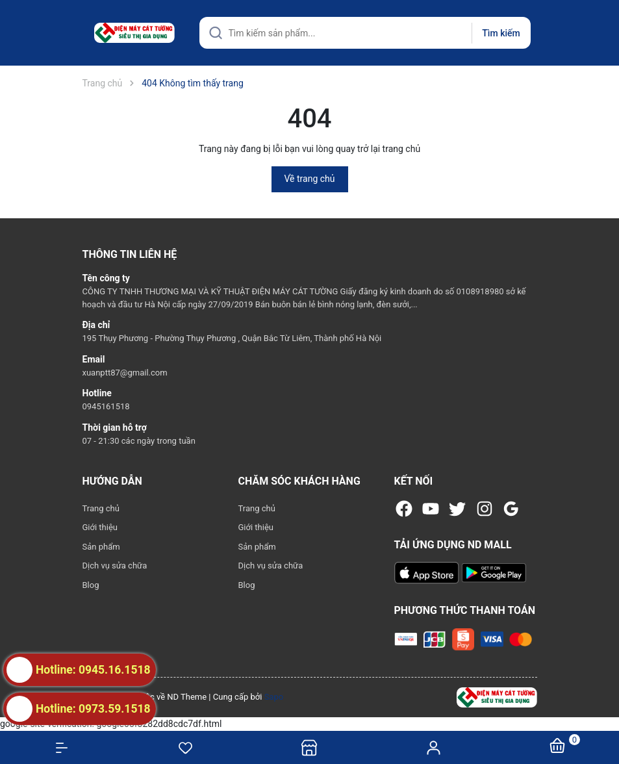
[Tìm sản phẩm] (365, 33)
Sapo (274, 697)
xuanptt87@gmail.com (125, 372)
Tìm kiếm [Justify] (501, 33)
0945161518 (106, 406)
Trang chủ (101, 508)
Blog (90, 585)
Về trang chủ (309, 178)
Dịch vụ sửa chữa (114, 565)
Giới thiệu (100, 527)
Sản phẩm (101, 547)
